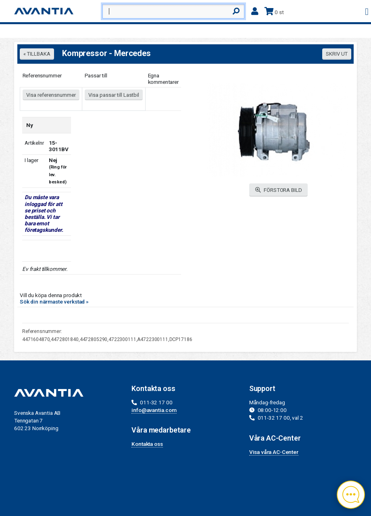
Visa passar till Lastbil (113, 95)
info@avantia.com (154, 410)
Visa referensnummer (51, 95)
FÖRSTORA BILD (278, 190)
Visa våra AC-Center (273, 452)
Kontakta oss (147, 444)
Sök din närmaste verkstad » (54, 301)
